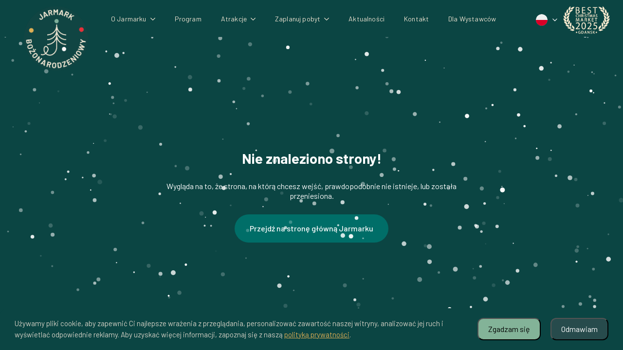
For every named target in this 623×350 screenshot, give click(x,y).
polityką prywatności (316, 334)
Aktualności (366, 19)
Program (188, 19)
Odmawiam (579, 328)
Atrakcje (234, 19)
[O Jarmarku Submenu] (156, 19)
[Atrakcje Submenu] (256, 19)
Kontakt (416, 19)
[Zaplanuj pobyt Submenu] (329, 19)
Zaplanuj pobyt (297, 19)
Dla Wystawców (472, 19)
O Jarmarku (129, 19)
